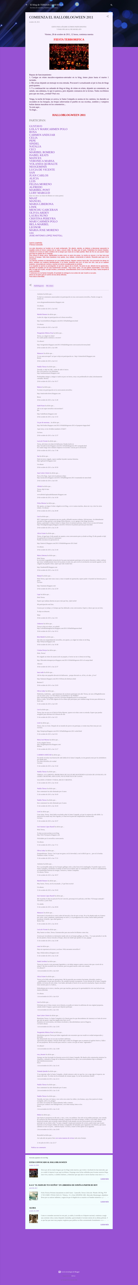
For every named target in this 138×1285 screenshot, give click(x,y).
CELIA (33, 137)
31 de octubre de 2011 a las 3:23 (47, 717)
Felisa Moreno (41, 503)
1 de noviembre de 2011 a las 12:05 (48, 1026)
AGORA (32, 1208)
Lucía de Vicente (42, 441)
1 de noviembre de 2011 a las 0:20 (48, 971)
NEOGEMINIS (38, 166)
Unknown (40, 623)
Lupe (38, 594)
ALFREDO (35, 187)
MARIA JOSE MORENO (44, 230)
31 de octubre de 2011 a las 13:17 (47, 749)
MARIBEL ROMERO (42, 152)
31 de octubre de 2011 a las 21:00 (47, 940)
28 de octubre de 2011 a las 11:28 (47, 400)
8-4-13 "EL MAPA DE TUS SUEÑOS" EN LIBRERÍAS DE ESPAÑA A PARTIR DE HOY (63, 1185)
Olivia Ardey (41, 691)
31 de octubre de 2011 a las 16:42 (47, 783)
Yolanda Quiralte (42, 1071)
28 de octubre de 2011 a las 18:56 (47, 467)
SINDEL (34, 143)
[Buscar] (111, 5)
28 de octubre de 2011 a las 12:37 (47, 435)
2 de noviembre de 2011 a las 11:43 (48, 1090)
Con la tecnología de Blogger (69, 1272)
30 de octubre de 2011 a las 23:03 (47, 685)
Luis (38, 516)
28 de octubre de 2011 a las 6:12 (47, 361)
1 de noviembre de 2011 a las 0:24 (48, 996)
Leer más (105, 1179)
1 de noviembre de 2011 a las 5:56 (48, 1010)
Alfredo (39, 486)
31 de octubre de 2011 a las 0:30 (47, 704)
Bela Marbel (41, 637)
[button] (107, 16)
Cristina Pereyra (42, 650)
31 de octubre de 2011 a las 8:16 (47, 734)
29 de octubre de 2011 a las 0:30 (47, 480)
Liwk (38, 723)
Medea (39, 1115)
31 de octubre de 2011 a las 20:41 (47, 924)
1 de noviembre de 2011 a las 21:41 (48, 1065)
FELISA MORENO (40, 184)
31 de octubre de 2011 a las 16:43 (47, 794)
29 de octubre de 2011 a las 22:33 (47, 570)
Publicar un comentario (38, 1147)
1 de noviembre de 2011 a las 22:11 (48, 1079)
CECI (32, 149)
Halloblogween (39, 286)
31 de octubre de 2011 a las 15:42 (47, 766)
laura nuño (40, 672)
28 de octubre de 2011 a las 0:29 (47, 327)
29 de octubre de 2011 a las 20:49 (47, 511)
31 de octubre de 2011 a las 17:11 (47, 845)
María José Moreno (43, 740)
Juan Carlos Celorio (43, 473)
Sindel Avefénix (42, 961)
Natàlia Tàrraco (42, 366)
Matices (39, 387)
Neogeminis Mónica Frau (45, 333)
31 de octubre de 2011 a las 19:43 (47, 890)
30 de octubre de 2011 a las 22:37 (47, 667)
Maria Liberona (42, 555)
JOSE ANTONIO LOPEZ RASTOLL (46, 235)
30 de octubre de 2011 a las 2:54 (47, 618)
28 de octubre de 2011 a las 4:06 (47, 347)
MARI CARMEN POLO (43, 221)
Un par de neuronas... (44, 422)
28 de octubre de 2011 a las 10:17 (47, 381)
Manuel (39, 576)
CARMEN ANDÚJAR (44, 755)
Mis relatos (49, 286)
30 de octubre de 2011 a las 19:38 (47, 644)
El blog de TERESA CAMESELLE (47, 4)
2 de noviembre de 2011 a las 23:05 (48, 1129)
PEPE (32, 140)
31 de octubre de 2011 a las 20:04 (47, 907)
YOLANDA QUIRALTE (43, 163)
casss (38, 946)
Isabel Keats (41, 405)
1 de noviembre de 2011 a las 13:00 (48, 1049)
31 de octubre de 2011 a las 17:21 (47, 858)
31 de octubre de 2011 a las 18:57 (47, 875)
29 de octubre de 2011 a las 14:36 (47, 497)
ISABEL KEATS (39, 155)
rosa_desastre (41, 1054)
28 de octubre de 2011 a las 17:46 (47, 450)
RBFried (73, 1275)
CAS (31, 233)
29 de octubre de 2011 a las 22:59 (47, 589)
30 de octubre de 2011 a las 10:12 (47, 631)
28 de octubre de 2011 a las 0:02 (47, 309)
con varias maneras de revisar (64, 1138)
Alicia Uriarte (41, 533)
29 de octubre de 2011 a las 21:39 (47, 527)
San (38, 456)
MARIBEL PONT (39, 189)
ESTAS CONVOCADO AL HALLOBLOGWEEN (48, 1162)
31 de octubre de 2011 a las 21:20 (47, 956)
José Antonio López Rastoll (45, 827)
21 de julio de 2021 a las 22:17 (46, 1143)
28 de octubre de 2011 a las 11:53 (47, 417)
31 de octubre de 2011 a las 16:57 (47, 821)
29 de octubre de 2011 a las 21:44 (47, 550)
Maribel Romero (42, 314)
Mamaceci (40, 353)
